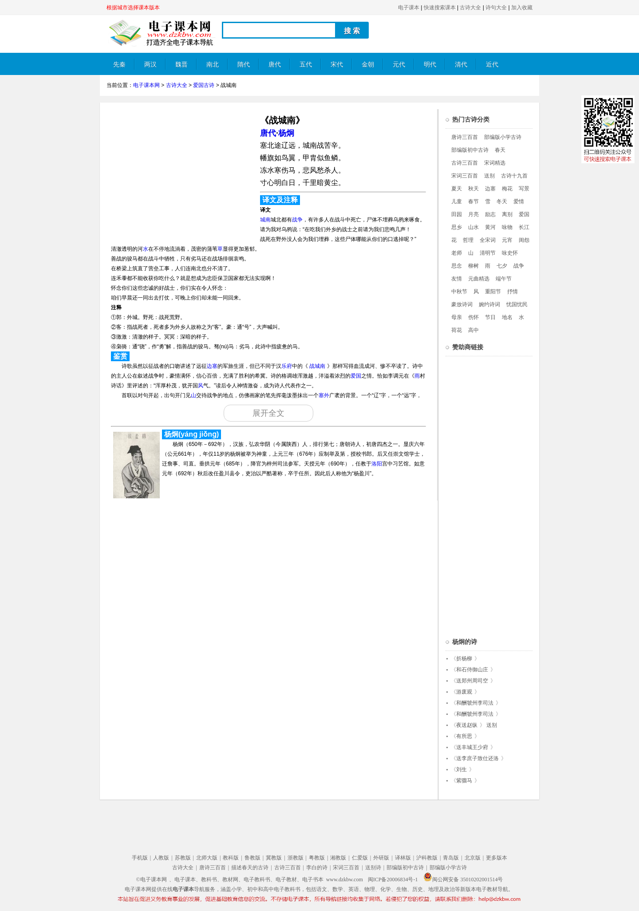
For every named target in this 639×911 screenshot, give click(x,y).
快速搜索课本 (440, 7)
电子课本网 (146, 85)
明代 (430, 64)
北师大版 (206, 858)
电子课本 (408, 7)
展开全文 (268, 413)
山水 (473, 227)
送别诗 (373, 867)
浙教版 (296, 858)
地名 (507, 317)
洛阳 (376, 464)
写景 (524, 188)
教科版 (231, 858)
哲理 (468, 240)
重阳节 (493, 291)
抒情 (512, 291)
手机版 (140, 858)
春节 (473, 201)
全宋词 (488, 240)
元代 (399, 64)
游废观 (464, 692)
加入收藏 (521, 7)
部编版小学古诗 (502, 137)
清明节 (488, 253)
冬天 (502, 201)
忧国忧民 (517, 304)
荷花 (456, 330)
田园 (456, 214)
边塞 (212, 366)
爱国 (356, 376)
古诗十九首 (514, 176)
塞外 (324, 395)
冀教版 (274, 858)
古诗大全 (470, 7)
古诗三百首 (464, 163)
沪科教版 (427, 858)
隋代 (243, 64)
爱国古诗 (203, 85)
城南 (265, 220)
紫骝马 (464, 780)
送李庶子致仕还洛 (477, 758)
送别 (489, 176)
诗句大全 (496, 7)
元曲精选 (478, 279)
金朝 (368, 64)
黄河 (490, 227)
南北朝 (212, 68)
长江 (524, 227)
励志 (490, 214)
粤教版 (317, 858)
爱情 (518, 201)
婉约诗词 (489, 304)
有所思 (464, 736)
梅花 (507, 188)
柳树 (473, 266)
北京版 (473, 858)
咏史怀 (510, 253)
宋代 (337, 64)
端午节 (504, 279)
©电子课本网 (151, 879)
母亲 (456, 317)
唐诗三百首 (464, 137)
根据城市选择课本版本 (133, 7)
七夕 (502, 266)
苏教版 (183, 858)
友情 (456, 279)
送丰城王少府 (472, 747)
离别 (507, 214)
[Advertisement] (181, 171)
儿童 (456, 201)
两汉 (150, 64)
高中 (473, 330)
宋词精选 (494, 163)
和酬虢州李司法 (474, 703)
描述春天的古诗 (249, 867)
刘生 (461, 769)
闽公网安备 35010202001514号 (463, 879)
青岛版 (451, 858)
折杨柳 (464, 658)
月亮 (473, 214)
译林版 (403, 858)
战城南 (317, 366)
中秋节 (459, 291)
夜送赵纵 (466, 725)
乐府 (286, 366)
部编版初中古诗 (470, 150)
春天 (500, 150)
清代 (461, 64)
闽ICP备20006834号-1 (393, 879)
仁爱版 (360, 858)
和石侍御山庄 (472, 669)
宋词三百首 (464, 176)
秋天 (473, 188)
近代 (492, 64)
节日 (490, 317)
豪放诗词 (462, 304)
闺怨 (524, 240)
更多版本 (496, 858)
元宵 (507, 240)
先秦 (119, 64)
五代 (306, 64)
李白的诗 (316, 867)
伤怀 (473, 317)
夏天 (456, 188)
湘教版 (338, 858)
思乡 (456, 227)
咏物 (507, 227)
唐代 (274, 64)
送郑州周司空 (472, 681)
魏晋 (181, 64)
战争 (297, 220)
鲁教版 (252, 858)
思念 (456, 266)
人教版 (161, 858)
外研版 (381, 858)
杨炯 (286, 133)
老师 (456, 253)
